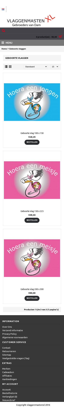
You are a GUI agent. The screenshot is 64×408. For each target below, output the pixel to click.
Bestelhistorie (9, 393)
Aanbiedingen (9, 379)
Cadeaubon (8, 372)
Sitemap (6, 354)
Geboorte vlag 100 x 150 (32, 133)
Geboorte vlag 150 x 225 (32, 211)
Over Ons (7, 327)
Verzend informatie (12, 330)
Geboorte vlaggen (17, 49)
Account (6, 389)
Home (4, 49)
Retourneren (9, 351)
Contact (6, 347)
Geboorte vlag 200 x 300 (32, 289)
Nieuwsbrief (8, 400)
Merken (6, 368)
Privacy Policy (9, 334)
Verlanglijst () (9, 396)
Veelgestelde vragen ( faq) (15, 358)
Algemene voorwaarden (15, 337)
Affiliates (7, 375)
